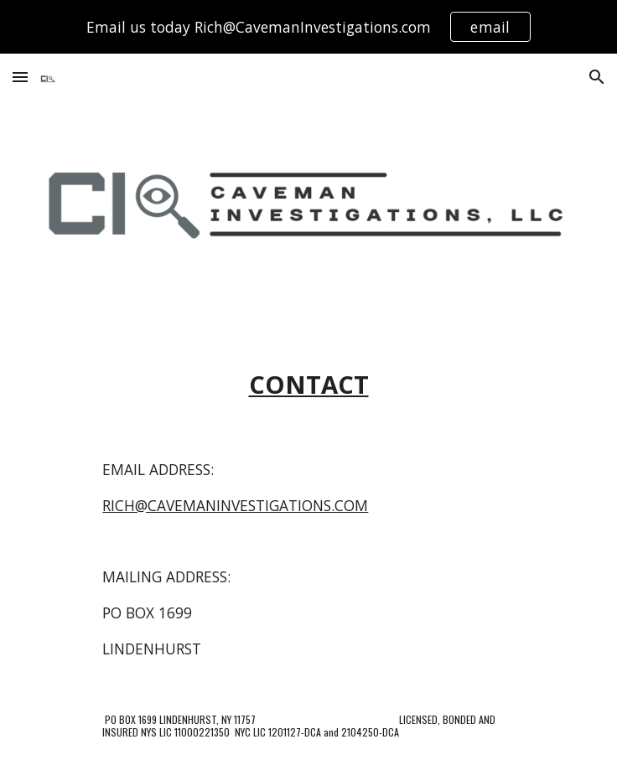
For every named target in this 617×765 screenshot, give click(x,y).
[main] (308, 385)
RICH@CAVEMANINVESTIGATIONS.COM (235, 505)
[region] (308, 27)
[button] (20, 77)
